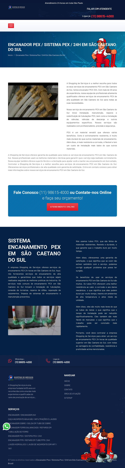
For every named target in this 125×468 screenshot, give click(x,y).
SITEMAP (68, 398)
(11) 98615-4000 (102, 16)
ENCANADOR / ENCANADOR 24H (22, 415)
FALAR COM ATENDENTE (99, 8)
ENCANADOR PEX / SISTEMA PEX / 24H (25, 436)
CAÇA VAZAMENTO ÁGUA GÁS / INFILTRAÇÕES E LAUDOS (32, 419)
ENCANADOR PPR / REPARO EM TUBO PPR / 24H (29, 440)
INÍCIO (67, 381)
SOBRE (67, 385)
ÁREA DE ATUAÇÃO (72, 393)
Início (10, 55)
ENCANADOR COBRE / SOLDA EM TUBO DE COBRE (29, 423)
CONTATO (68, 389)
